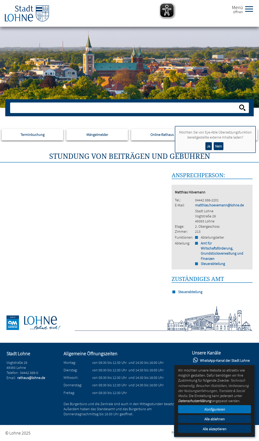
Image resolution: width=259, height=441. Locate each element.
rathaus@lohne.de (31, 377)
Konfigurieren (214, 409)
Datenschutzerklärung (194, 400)
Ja (208, 146)
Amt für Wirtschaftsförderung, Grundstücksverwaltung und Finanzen (222, 251)
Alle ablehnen (214, 419)
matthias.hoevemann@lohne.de (219, 205)
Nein (218, 146)
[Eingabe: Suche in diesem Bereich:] (125, 107)
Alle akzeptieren (214, 429)
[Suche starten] (242, 108)
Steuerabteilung (213, 263)
